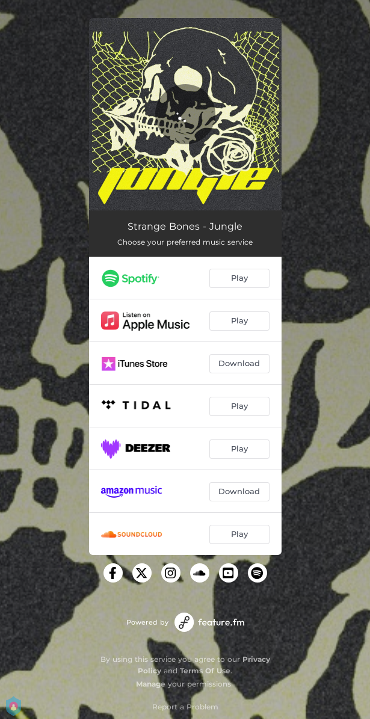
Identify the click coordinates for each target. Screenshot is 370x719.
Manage (150, 683)
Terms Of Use (205, 670)
